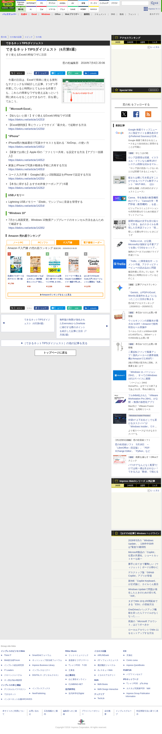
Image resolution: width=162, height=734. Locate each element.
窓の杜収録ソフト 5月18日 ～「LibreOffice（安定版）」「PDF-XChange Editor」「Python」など (132, 447)
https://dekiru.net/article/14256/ (26, 128)
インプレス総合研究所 (14, 665)
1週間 (142, 42)
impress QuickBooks (135, 665)
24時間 (130, 42)
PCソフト (43, 242)
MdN (96, 680)
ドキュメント (100, 14)
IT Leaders (9, 670)
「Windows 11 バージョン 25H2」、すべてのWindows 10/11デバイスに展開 (142, 375)
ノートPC (18, 242)
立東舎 (72, 670)
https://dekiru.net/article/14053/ (26, 169)
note (76, 73)
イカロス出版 (100, 651)
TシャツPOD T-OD (78, 665)
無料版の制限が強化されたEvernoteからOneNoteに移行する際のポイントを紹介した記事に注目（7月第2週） (73, 327)
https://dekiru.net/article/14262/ (26, 187)
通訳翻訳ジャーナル (106, 665)
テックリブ (99, 694)
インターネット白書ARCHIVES (18, 699)
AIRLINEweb (103, 655)
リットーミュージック (78, 655)
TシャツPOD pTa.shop (137, 683)
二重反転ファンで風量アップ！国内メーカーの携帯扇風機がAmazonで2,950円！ (143, 355)
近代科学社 (70, 689)
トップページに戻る (55, 352)
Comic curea (132, 660)
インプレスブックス (41, 688)
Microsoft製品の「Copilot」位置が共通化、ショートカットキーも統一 (143, 555)
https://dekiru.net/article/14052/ (26, 160)
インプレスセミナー (41, 670)
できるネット (10, 694)
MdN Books (103, 684)
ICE (124, 651)
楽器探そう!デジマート (79, 660)
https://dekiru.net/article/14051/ (26, 146)
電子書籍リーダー (92, 242)
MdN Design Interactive (108, 689)
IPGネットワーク (131, 679)
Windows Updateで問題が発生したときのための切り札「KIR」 (142, 592)
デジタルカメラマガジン (15, 689)
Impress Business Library (43, 665)
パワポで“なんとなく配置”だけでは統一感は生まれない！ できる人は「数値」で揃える (143, 468)
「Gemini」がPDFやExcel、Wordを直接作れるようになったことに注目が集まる (143, 295)
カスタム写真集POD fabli (138, 688)
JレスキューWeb (105, 670)
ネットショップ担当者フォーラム (47, 660)
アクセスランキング (130, 37)
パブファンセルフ (134, 674)
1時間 (117, 42)
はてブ (60, 73)
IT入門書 (67, 242)
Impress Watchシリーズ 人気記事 (137, 481)
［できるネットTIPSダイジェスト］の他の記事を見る (55, 343)
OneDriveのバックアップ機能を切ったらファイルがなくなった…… (143, 612)
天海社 (129, 655)
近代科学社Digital (76, 693)
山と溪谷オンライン (77, 679)
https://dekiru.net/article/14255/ (26, 178)
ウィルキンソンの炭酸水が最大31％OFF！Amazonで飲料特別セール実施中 (143, 324)
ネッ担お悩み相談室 (13, 680)
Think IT (7, 655)
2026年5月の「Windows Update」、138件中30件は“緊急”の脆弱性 (141, 543)
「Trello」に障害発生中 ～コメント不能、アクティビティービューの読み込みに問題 (143, 264)
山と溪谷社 (70, 675)
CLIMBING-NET (76, 684)
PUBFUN (127, 670)
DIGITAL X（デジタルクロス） (46, 675)
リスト (29, 73)
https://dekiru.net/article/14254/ (26, 205)
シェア (43, 73)
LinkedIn (93, 73)
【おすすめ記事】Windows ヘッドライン (139, 533)
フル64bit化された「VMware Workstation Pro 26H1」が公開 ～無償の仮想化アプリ (143, 398)
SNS (113, 14)
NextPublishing (38, 693)
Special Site (126, 90)
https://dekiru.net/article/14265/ (26, 227)
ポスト (19, 73)
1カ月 (155, 42)
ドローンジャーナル (13, 675)
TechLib (101, 698)
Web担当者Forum (12, 660)
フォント (132, 14)
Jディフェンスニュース (108, 660)
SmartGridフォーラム (41, 655)
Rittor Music (71, 651)
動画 (122, 14)
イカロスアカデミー (106, 675)
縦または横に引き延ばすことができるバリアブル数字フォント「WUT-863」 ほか (143, 180)
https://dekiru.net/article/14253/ (26, 119)
